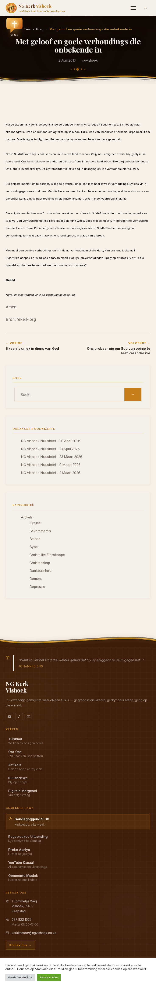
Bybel (34, 547)
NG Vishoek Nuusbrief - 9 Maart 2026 (51, 465)
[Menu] (133, 8)
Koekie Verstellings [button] (20, 977)
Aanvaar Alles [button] (49, 977)
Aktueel (35, 523)
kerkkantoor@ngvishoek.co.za (34, 933)
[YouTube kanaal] (9, 716)
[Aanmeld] (145, 8)
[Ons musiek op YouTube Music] (18, 716)
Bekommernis (40, 531)
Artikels (27, 517)
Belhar (34, 539)
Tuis (27, 29)
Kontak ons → (20, 945)
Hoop (40, 29)
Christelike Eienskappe (47, 555)
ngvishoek (90, 60)
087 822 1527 (22, 920)
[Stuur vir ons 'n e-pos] (28, 716)
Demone (36, 579)
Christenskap (39, 563)
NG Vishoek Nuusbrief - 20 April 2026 (50, 441)
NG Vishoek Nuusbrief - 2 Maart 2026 (50, 473)
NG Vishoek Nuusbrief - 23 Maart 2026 (51, 457)
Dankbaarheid (40, 571)
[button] (14, 28)
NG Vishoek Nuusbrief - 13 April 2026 (50, 449)
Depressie (37, 587)
